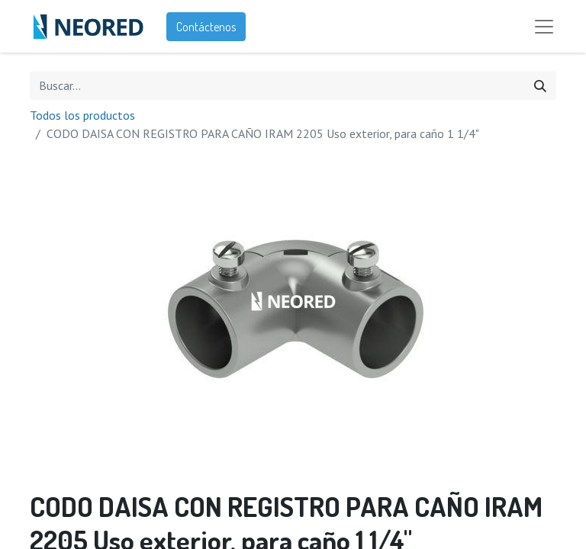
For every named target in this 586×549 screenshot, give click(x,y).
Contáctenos (206, 27)
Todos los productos (82, 117)
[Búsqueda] (540, 87)
